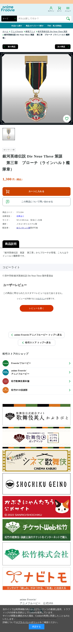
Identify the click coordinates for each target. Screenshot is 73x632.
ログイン (41, 299)
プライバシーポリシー (29, 622)
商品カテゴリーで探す (35, 26)
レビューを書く (36, 308)
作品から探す (16, 26)
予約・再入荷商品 (54, 26)
